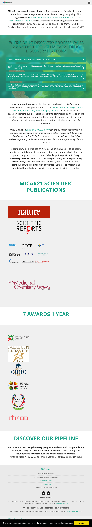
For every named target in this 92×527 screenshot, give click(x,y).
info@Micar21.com (62, 503)
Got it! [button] (81, 523)
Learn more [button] (68, 523)
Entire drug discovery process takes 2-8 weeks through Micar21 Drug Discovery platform (45, 46)
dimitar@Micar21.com (74, 512)
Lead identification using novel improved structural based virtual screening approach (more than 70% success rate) (46, 67)
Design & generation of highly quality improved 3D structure (31, 59)
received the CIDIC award (38, 129)
